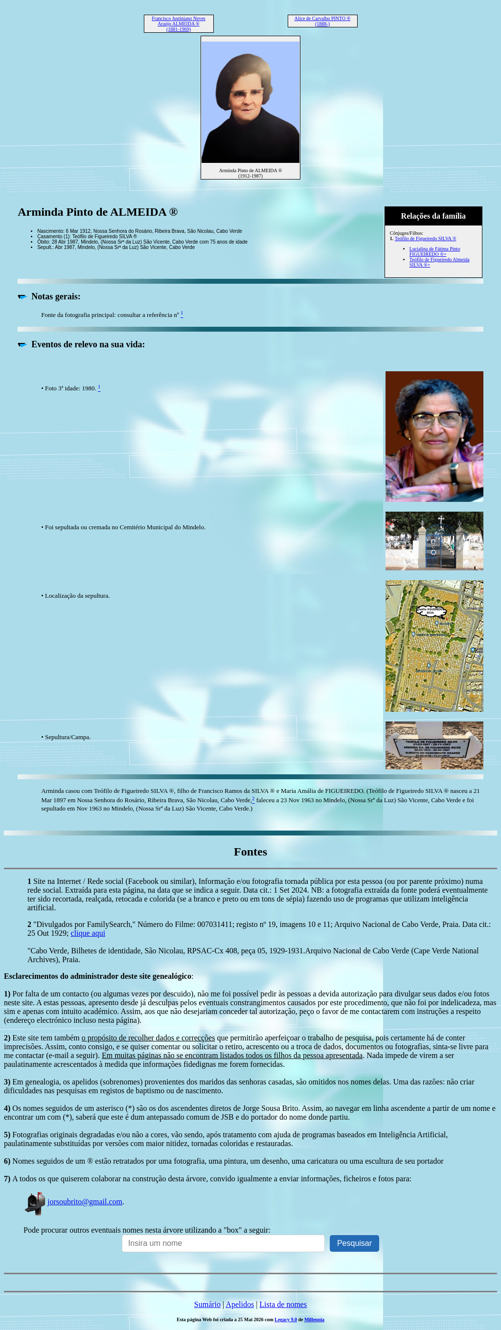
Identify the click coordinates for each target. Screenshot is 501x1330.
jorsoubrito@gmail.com (72, 1201)
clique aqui (87, 933)
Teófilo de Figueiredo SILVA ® (425, 238)
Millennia (314, 1319)
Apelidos (240, 1304)
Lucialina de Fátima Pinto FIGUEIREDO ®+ (435, 251)
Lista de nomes (283, 1304)
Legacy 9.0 (285, 1319)
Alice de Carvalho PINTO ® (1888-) (323, 21)
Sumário (207, 1304)
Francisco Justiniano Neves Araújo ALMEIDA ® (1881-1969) (178, 24)
